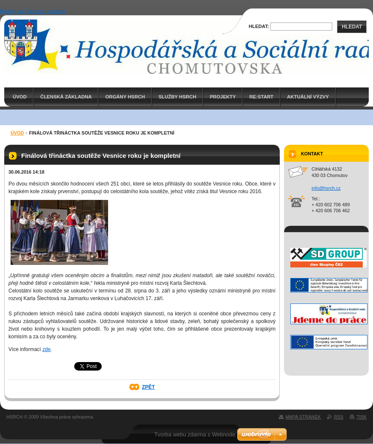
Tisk (361, 416)
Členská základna (66, 96)
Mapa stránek (303, 416)
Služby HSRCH (177, 96)
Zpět (148, 387)
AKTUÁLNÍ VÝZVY (308, 96)
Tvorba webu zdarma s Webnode (194, 434)
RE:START (261, 96)
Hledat (352, 27)
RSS (338, 416)
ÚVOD (20, 96)
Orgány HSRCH (125, 96)
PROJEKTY (223, 96)
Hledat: (259, 26)
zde (46, 349)
